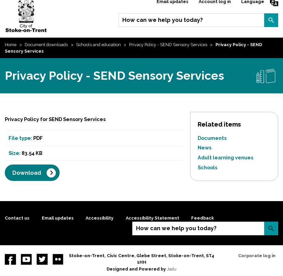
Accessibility (99, 218)
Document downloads (46, 44)
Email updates (58, 218)
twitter (42, 259)
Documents (212, 138)
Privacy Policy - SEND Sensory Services (168, 44)
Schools (207, 167)
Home (10, 44)
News (204, 147)
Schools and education (98, 44)
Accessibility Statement (152, 218)
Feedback (202, 218)
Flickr (57, 259)
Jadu (171, 269)
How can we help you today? (162, 20)
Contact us (17, 218)
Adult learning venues (225, 157)
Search (271, 20)
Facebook (10, 259)
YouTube (26, 259)
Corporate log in (256, 255)
